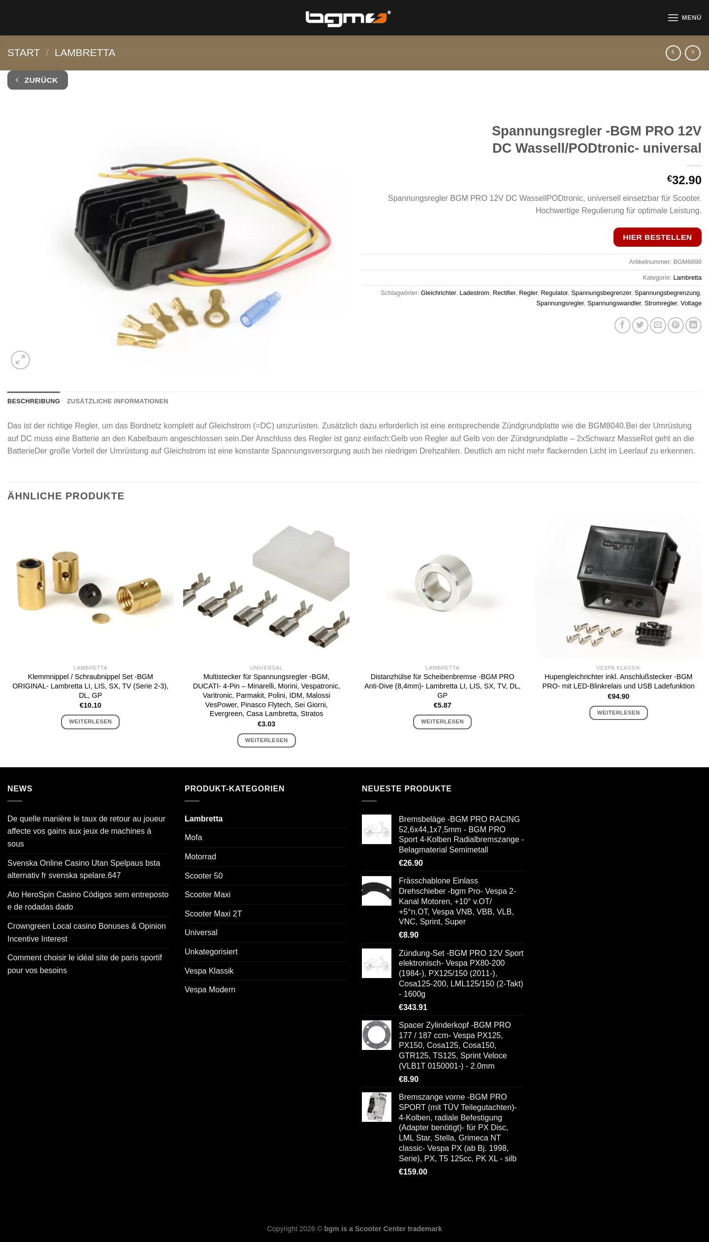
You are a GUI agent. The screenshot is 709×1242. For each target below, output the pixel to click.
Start (23, 52)
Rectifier (504, 292)
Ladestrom (474, 292)
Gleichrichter (438, 292)
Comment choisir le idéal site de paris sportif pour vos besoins (84, 964)
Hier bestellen (657, 237)
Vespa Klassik (209, 971)
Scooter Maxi (207, 894)
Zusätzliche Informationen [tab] (117, 401)
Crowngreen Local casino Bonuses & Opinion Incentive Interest (86, 932)
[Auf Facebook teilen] (622, 325)
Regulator (554, 292)
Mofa (193, 837)
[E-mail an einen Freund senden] (658, 325)
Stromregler (661, 303)
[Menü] (684, 17)
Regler (528, 292)
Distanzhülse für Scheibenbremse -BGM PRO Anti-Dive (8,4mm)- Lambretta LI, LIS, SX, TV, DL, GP (442, 686)
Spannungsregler (560, 303)
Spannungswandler (614, 303)
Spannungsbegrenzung (667, 292)
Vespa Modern (210, 989)
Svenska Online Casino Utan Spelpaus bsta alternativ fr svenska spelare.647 (83, 869)
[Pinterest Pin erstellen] (676, 325)
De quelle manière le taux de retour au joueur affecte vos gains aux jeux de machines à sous (86, 831)
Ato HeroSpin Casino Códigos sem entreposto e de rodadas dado (87, 901)
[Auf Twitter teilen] (640, 325)
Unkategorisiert (211, 952)
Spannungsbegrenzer (601, 292)
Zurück (37, 80)
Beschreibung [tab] (33, 401)
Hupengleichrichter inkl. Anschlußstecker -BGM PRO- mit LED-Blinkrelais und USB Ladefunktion (618, 681)
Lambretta (85, 52)
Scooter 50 (204, 876)
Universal (201, 932)
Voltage (691, 303)
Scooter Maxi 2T (213, 914)
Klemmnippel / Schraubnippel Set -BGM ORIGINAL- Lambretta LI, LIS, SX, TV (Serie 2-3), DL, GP (90, 686)
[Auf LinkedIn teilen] (693, 325)
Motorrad (200, 856)
